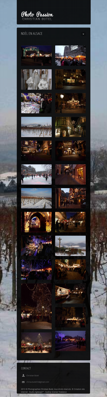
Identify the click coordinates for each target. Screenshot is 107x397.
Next (83, 368)
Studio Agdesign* (36, 392)
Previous (78, 368)
